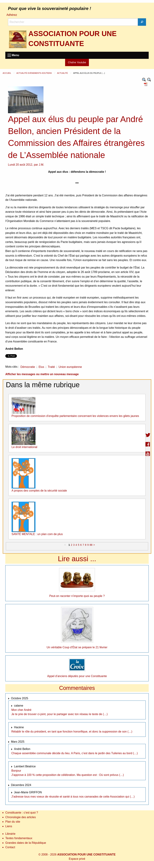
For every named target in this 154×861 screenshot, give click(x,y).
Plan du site (12, 821)
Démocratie (27, 366)
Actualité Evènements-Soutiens (34, 73)
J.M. (41, 164)
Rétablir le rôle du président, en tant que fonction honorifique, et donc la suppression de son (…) (71, 731)
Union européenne (70, 366)
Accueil (7, 73)
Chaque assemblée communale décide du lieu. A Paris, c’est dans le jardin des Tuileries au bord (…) (74, 753)
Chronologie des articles (20, 817)
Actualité (62, 73)
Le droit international (24, 447)
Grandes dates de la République (25, 842)
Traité (51, 366)
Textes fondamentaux (18, 838)
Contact (10, 847)
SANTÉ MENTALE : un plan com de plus (37, 534)
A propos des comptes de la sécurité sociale (39, 490)
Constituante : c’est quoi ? (21, 812)
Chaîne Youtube (77, 62)
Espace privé (77, 858)
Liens (8, 826)
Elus (41, 366)
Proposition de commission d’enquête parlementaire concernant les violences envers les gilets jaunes (75, 415)
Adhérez (11, 14)
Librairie (10, 833)
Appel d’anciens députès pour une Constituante (77, 676)
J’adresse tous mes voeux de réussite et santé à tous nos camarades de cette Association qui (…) (73, 796)
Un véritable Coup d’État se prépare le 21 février (77, 647)
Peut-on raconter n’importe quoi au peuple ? (77, 595)
